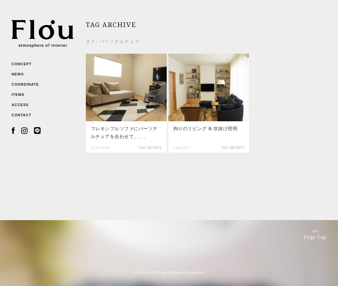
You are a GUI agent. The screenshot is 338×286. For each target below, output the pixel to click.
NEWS (18, 74)
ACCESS (20, 105)
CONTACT (21, 115)
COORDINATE (25, 84)
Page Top (315, 235)
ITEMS (18, 95)
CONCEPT (22, 64)
